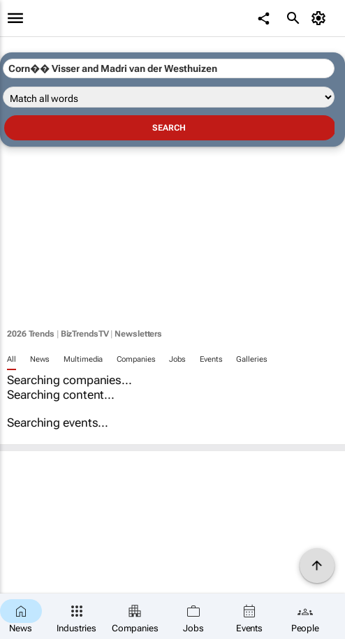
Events (211, 359)
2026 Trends (30, 334)
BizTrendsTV (85, 334)
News (40, 359)
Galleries (251, 359)
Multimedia (83, 359)
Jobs (177, 359)
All (11, 359)
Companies (136, 359)
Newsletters (138, 334)
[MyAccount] (321, 18)
